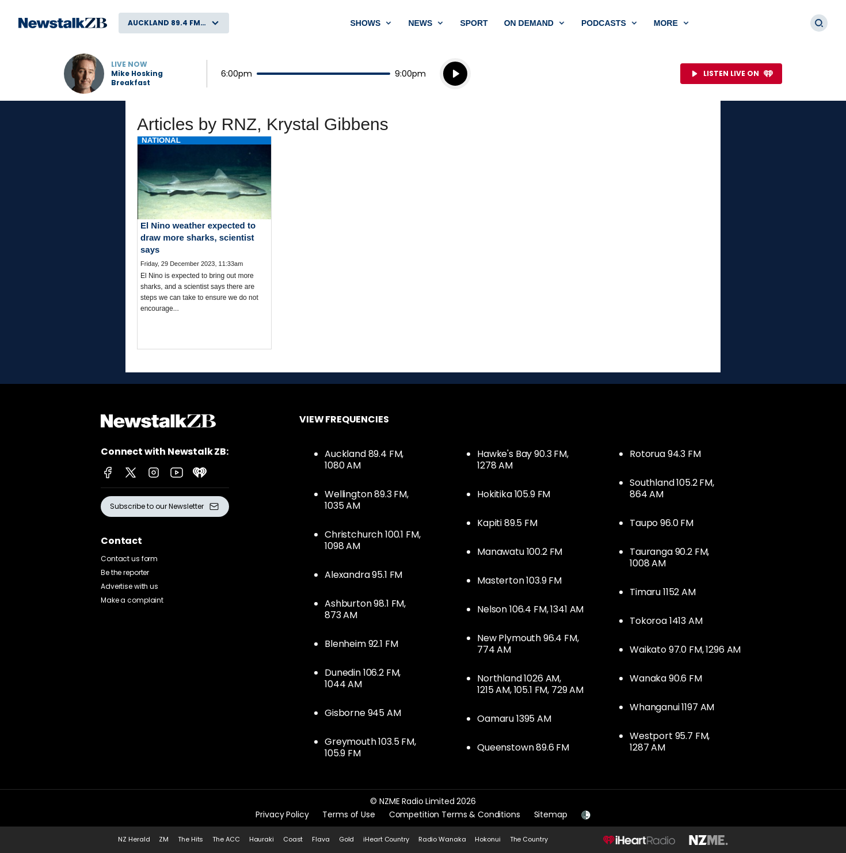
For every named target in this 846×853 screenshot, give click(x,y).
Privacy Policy (282, 814)
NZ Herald (134, 839)
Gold (347, 839)
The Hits (190, 839)
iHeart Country (386, 839)
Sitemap (550, 814)
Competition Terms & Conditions (454, 814)
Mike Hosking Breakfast (137, 78)
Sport (473, 23)
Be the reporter (125, 572)
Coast (293, 839)
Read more (204, 234)
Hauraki (261, 839)
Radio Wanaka (442, 839)
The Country (529, 839)
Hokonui (487, 839)
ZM (164, 839)
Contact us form (129, 558)
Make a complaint (132, 600)
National (161, 140)
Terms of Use (348, 814)
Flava (320, 839)
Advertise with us (129, 586)
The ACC (225, 839)
